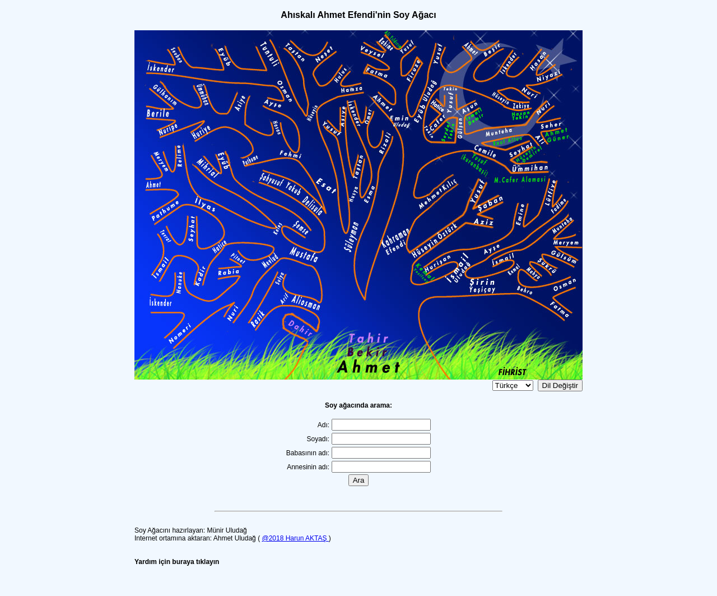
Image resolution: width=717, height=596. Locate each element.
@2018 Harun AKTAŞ (295, 538)
